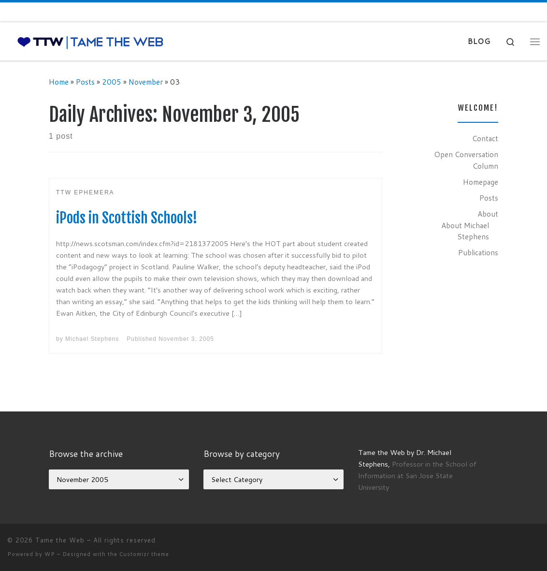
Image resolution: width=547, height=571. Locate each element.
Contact (485, 138)
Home (59, 81)
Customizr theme (144, 554)
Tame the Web (60, 540)
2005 (111, 81)
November (146, 81)
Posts (85, 81)
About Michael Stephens (465, 231)
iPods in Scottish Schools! (127, 218)
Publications (478, 252)
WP (49, 554)
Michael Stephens (92, 339)
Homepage (480, 181)
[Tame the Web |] (90, 41)
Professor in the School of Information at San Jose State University (417, 475)
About (487, 213)
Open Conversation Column (466, 160)
